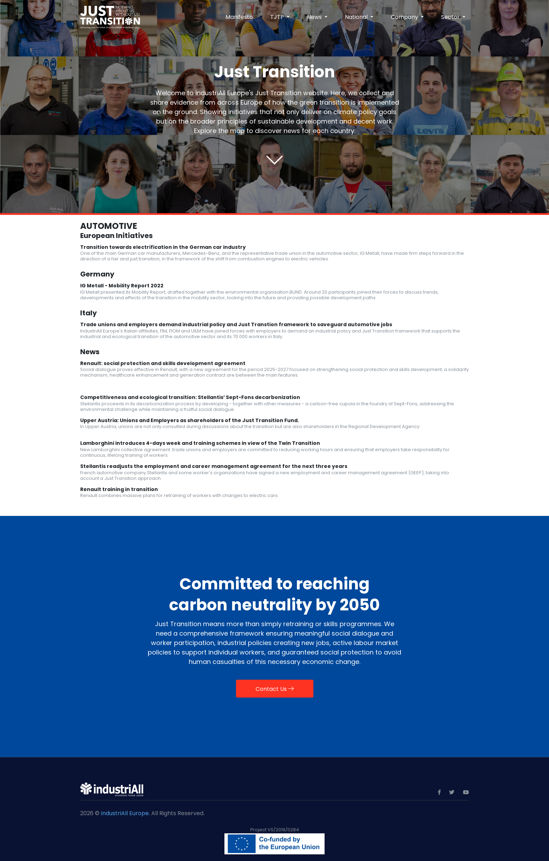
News (315, 17)
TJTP (277, 17)
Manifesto (239, 17)
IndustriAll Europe (125, 813)
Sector (451, 17)
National (357, 17)
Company (405, 17)
